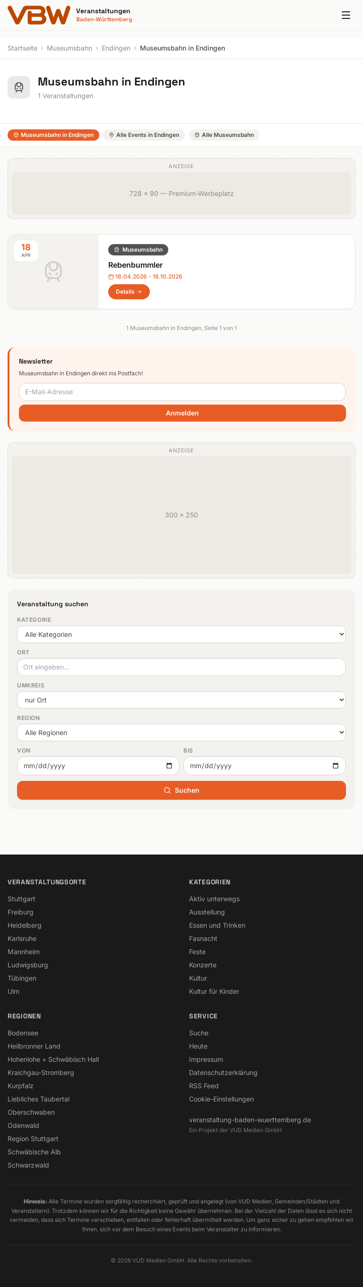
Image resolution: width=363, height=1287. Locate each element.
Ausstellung (207, 912)
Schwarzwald (28, 1165)
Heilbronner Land (34, 1046)
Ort (23, 652)
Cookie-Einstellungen (221, 1099)
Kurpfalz (21, 1086)
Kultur (198, 978)
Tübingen (22, 978)
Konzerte (202, 965)
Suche (198, 1033)
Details (129, 291)
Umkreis (30, 685)
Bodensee (23, 1033)
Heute (198, 1046)
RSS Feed (204, 1086)
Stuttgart (21, 899)
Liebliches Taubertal (38, 1099)
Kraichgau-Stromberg (41, 1072)
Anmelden (182, 413)
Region (28, 717)
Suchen (181, 790)
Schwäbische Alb (34, 1152)
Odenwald (23, 1125)
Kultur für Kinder (214, 991)
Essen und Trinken (217, 925)
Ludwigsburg (28, 965)
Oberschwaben (31, 1112)
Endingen (116, 48)
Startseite (22, 48)
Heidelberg (25, 925)
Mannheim (24, 952)
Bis (188, 750)
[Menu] (346, 15)
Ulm (13, 991)
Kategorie (34, 619)
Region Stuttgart (33, 1139)
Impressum (206, 1059)
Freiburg (21, 912)
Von (24, 750)
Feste (197, 952)
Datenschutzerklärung (223, 1072)
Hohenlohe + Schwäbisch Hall (53, 1059)
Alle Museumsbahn (224, 134)
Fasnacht (203, 938)
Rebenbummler (135, 265)
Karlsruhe (22, 938)
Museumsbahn (69, 48)
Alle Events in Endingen (144, 134)
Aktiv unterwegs (214, 899)
